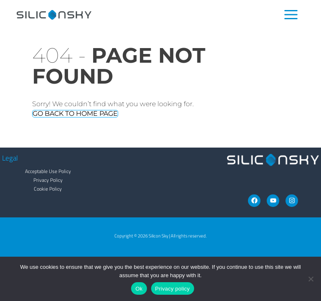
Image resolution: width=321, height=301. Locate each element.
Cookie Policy (48, 189)
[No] (310, 279)
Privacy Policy (48, 180)
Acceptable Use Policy (48, 171)
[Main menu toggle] (291, 14)
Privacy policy (172, 289)
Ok (138, 289)
